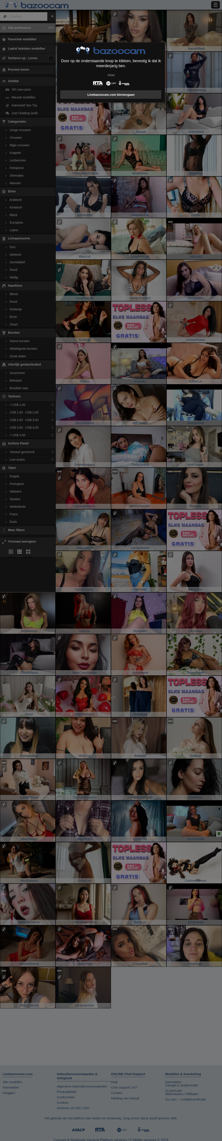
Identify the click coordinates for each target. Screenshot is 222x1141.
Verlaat (111, 75)
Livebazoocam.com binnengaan (111, 94)
